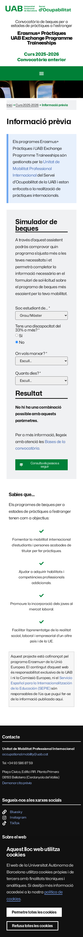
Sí (20, 336)
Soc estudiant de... (32, 308)
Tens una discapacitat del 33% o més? (38, 328)
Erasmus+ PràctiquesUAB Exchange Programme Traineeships (42, 38)
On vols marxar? (31, 354)
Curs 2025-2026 (27, 105)
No (21, 342)
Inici (9, 105)
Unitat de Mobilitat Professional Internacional (36, 168)
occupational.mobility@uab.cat (25, 754)
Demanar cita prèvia (17, 783)
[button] (41, 73)
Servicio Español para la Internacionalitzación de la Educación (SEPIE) (41, 683)
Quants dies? (28, 373)
